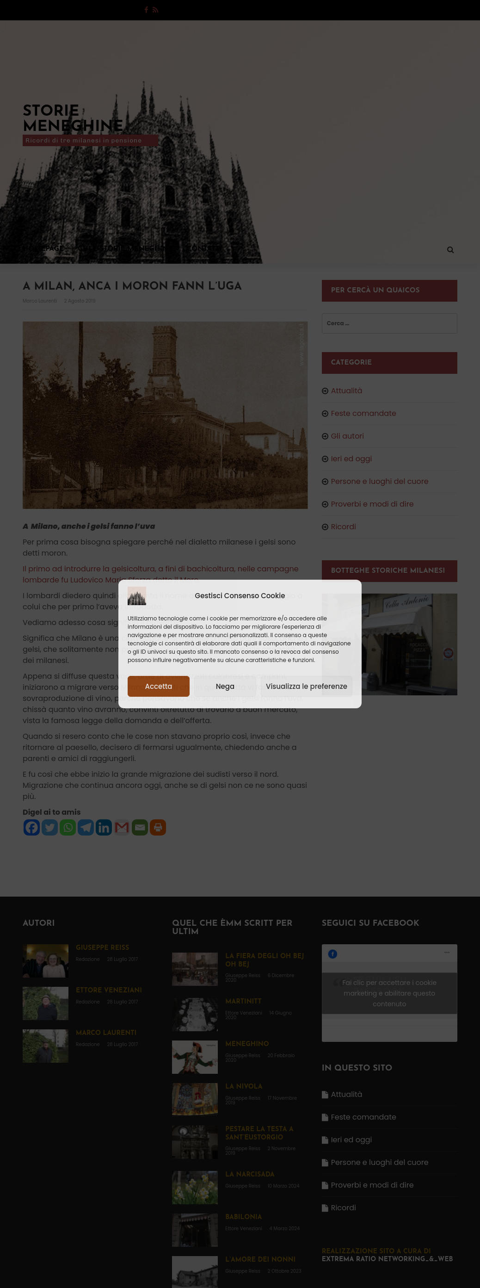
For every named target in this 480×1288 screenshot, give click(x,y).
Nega (225, 686)
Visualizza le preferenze (306, 686)
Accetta (158, 686)
